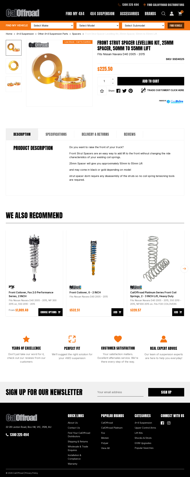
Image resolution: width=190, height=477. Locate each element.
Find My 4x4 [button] (75, 13)
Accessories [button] (129, 13)
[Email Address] (120, 392)
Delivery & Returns (95, 134)
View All (105, 448)
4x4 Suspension (143, 422)
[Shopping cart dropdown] (180, 14)
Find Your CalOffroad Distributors (79, 434)
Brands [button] (150, 13)
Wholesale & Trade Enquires (78, 448)
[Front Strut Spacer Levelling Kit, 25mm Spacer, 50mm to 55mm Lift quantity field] (106, 81)
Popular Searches (144, 447)
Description (22, 134)
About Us (73, 422)
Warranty (72, 463)
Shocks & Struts (143, 437)
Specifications (56, 134)
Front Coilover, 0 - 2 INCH (85, 292)
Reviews (130, 134)
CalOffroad (107, 422)
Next (184, 269)
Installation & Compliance (74, 457)
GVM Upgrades (143, 443)
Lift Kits (139, 432)
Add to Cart (150, 81)
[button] (102, 91)
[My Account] (172, 14)
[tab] (22, 134)
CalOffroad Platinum (112, 427)
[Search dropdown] (163, 14)
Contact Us (74, 427)
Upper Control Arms (145, 427)
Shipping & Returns (78, 441)
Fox (103, 432)
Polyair (104, 443)
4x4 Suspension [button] (102, 13)
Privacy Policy (31, 473)
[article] (34, 273)
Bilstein (105, 437)
